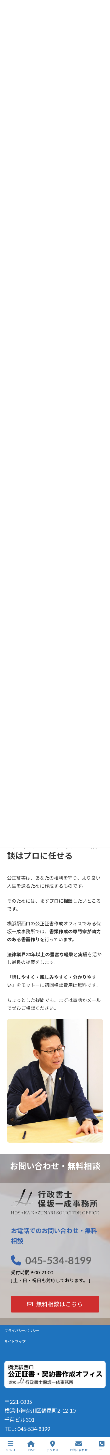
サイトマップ (15, 1341)
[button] (55, 1304)
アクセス (52, 1446)
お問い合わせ (78, 1446)
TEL (101, 1446)
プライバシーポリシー (22, 1330)
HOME (30, 1446)
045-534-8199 (58, 1260)
